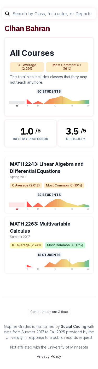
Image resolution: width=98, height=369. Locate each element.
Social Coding (73, 326)
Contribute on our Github (49, 312)
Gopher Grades (17, 326)
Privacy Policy (49, 356)
